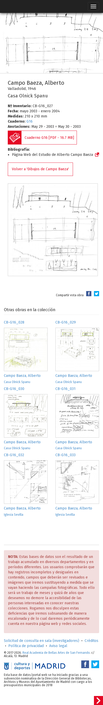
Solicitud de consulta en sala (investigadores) (41, 641)
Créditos (91, 641)
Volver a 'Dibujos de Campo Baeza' (40, 169)
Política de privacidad (26, 646)
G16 (29, 121)
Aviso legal (58, 646)
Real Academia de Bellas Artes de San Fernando (56, 653)
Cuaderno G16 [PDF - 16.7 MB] (49, 137)
